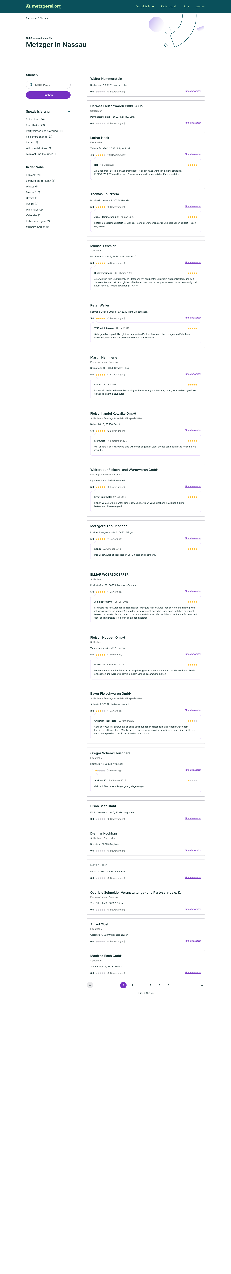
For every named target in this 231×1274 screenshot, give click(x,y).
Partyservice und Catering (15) (44, 131)
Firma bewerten (193, 91)
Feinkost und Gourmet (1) (41, 154)
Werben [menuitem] (200, 6)
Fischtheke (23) (35, 125)
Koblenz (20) (34, 175)
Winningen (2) (34, 209)
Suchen (48, 95)
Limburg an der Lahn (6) (40, 181)
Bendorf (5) (33, 192)
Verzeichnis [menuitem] (143, 6)
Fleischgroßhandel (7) (39, 137)
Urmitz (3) (32, 198)
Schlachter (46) (35, 119)
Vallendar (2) (34, 215)
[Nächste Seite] (202, 991)
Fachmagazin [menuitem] (169, 6)
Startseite (31, 18)
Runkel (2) (32, 204)
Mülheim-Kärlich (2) (38, 227)
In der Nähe (35, 167)
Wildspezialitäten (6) (38, 148)
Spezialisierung (38, 112)
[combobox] (48, 85)
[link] (146, 85)
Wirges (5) (32, 186)
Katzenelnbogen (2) (38, 221)
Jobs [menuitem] (186, 6)
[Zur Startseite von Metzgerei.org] (43, 6)
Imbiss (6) (32, 142)
